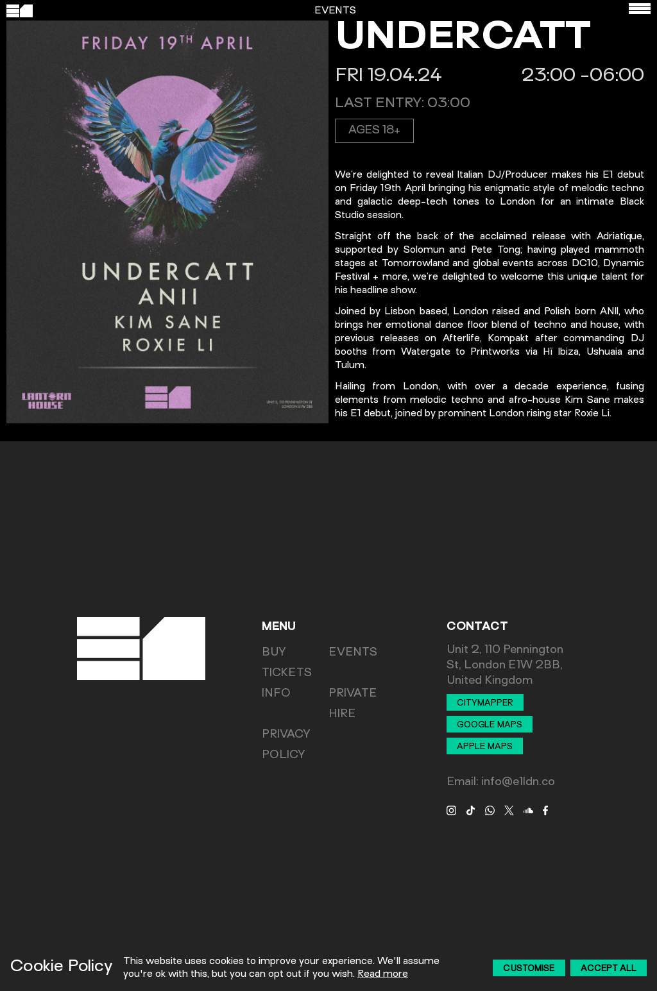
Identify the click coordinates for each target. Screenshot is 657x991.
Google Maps (489, 725)
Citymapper (485, 703)
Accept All (608, 969)
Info (276, 694)
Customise (529, 969)
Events (352, 653)
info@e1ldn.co (518, 782)
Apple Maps (485, 747)
